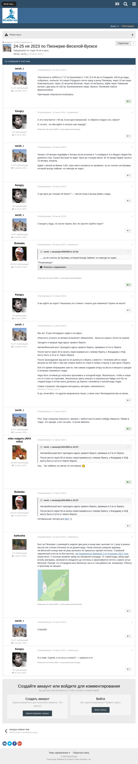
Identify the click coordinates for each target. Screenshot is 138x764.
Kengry (19, 111)
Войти (115, 26)
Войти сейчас (101, 710)
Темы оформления (59, 752)
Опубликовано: (52, 70)
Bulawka (19, 243)
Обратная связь (81, 752)
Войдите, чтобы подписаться (18, 42)
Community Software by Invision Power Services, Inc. (68, 759)
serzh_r (24, 54)
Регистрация (128, 26)
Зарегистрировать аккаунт (37, 713)
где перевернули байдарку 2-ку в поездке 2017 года (101, 553)
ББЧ (67, 519)
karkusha (19, 535)
